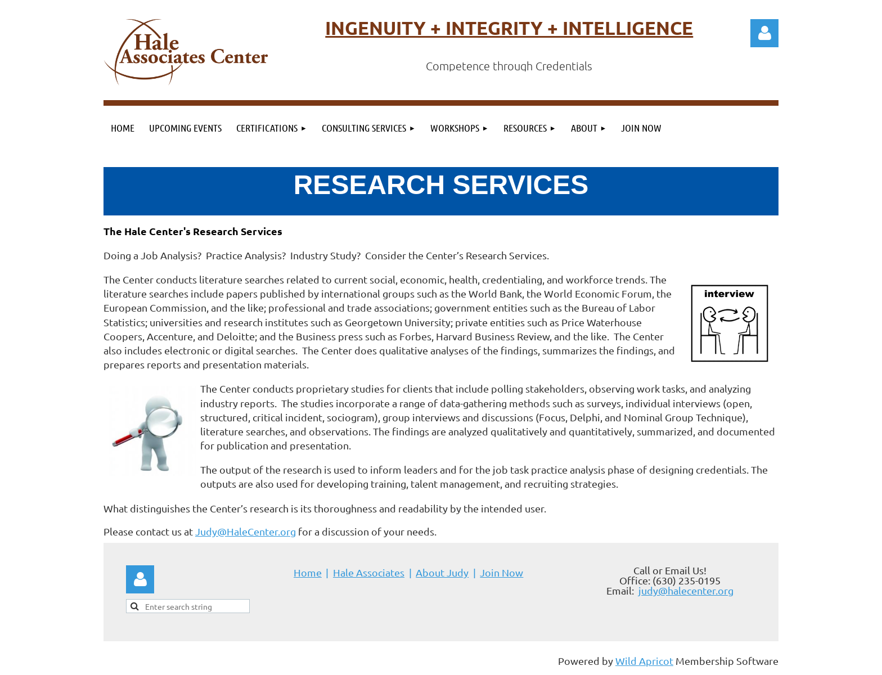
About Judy (442, 572)
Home (308, 572)
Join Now (501, 572)
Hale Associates (368, 572)
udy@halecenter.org (687, 590)
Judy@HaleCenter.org (245, 531)
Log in (764, 33)
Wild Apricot (644, 661)
